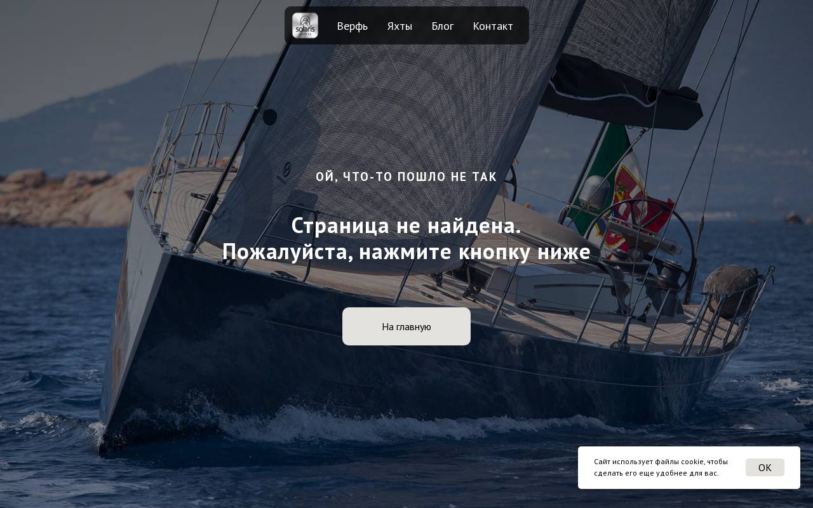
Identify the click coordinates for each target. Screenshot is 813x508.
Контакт (493, 25)
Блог (442, 25)
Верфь (352, 25)
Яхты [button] (399, 25)
